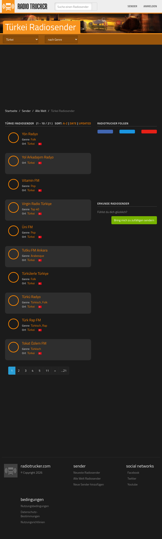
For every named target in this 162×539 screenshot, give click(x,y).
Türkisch (36, 302)
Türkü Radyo (31, 297)
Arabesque (37, 255)
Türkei (31, 143)
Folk (33, 139)
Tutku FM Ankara (34, 250)
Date (73, 123)
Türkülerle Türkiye (35, 273)
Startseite (11, 111)
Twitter (131, 478)
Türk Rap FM (31, 320)
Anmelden (150, 6)
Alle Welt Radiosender (87, 478)
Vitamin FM (30, 180)
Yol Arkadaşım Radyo (38, 157)
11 (47, 370)
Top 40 (35, 209)
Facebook (133, 472)
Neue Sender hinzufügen (88, 484)
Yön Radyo (30, 134)
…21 (63, 370)
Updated (85, 123)
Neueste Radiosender (86, 472)
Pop (33, 186)
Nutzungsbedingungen (35, 506)
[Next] (55, 371)
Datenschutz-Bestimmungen (30, 514)
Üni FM (27, 227)
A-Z (65, 123)
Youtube (132, 484)
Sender (132, 6)
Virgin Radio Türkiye (37, 203)
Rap (44, 325)
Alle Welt (40, 111)
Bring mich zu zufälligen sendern (134, 220)
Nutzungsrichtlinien (33, 522)
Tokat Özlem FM (34, 343)
